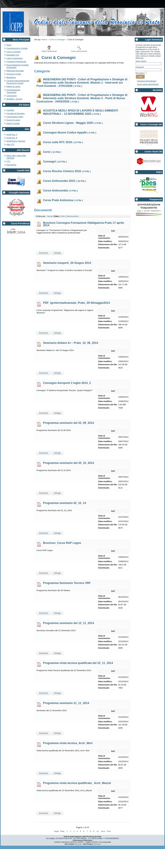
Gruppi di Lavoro (13, 120)
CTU (8, 161)
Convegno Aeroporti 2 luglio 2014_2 (67, 383)
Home (8, 45)
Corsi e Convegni (13, 52)
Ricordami (140, 73)
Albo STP (10, 144)
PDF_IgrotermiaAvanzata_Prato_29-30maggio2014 (76, 302)
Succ (103, 831)
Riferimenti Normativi (15, 71)
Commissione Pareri (14, 117)
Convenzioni (11, 96)
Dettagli (57, 253)
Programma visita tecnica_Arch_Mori (67, 743)
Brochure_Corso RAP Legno (62, 542)
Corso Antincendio (60, 190)
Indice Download (49, 48)
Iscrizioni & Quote (13, 74)
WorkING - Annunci (14, 99)
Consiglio (10, 110)
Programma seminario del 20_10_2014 (68, 462)
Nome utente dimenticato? (148, 84)
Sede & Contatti (12, 123)
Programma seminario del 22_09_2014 (68, 422)
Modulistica (11, 77)
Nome (50, 216)
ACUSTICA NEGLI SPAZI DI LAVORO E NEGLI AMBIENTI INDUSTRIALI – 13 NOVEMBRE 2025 (80, 112)
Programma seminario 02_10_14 (64, 503)
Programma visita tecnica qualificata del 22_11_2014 (78, 663)
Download (43, 253)
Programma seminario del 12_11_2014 (68, 623)
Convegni (55, 161)
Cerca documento (79, 48)
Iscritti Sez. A (11, 134)
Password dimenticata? (146, 81)
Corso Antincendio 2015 (64, 180)
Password (140, 67)
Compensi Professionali (16, 61)
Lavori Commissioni (14, 58)
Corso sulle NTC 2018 (63, 142)
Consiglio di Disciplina (15, 113)
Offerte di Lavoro (13, 86)
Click (62, 216)
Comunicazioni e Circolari (17, 48)
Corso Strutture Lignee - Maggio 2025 (73, 122)
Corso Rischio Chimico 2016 (67, 171)
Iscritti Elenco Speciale (15, 141)
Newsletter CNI (12, 55)
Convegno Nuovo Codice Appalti (69, 132)
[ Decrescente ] (72, 216)
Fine (109, 831)
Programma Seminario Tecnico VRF (67, 583)
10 (98, 831)
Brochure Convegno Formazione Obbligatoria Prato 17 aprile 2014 (83, 224)
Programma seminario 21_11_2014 (66, 703)
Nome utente (141, 61)
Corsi (52, 151)
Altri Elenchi (11, 165)
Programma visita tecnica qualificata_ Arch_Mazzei (77, 783)
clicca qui (78, 844)
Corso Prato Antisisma (63, 200)
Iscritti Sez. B (11, 138)
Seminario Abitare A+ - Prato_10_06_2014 (70, 342)
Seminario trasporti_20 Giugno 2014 (67, 262)
